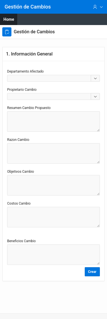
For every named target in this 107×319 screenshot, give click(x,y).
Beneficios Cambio (21, 241)
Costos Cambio (19, 203)
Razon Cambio (18, 140)
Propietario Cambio (22, 90)
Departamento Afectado (25, 71)
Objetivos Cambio (20, 172)
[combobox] (49, 78)
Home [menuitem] (8, 19)
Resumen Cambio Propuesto (29, 108)
